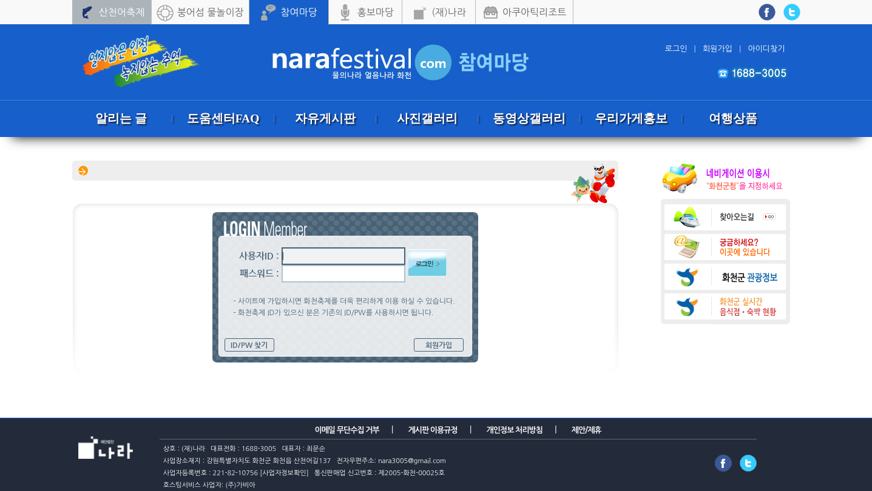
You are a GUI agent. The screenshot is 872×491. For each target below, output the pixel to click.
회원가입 (438, 345)
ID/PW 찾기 (249, 345)
